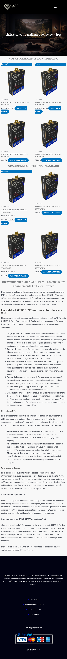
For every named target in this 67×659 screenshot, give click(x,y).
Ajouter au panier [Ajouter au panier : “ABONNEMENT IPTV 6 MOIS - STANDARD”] (52, 213)
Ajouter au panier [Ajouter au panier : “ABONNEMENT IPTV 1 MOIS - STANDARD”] (52, 272)
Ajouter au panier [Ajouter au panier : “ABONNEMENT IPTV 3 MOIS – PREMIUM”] (18, 160)
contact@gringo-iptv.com (33, 628)
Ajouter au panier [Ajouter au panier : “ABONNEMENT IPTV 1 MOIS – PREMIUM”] (52, 160)
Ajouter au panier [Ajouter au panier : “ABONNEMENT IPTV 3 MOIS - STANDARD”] (18, 276)
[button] (55, 7)
